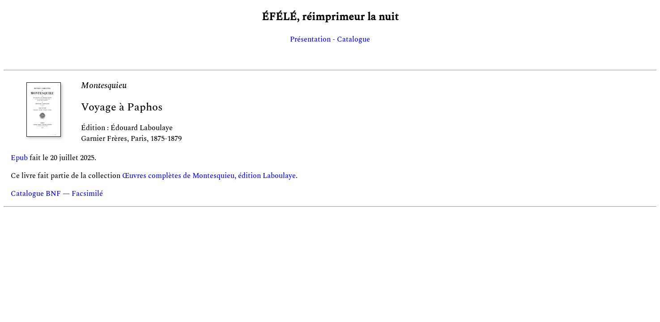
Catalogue (353, 39)
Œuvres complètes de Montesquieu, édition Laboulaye (209, 175)
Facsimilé (87, 193)
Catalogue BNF (36, 193)
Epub (19, 158)
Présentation (310, 39)
